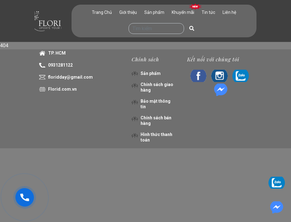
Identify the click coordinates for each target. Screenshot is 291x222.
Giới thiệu (128, 12)
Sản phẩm (154, 12)
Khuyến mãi (183, 12)
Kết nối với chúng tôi (213, 59)
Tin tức (208, 12)
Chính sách (145, 59)
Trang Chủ (102, 12)
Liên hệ (229, 12)
